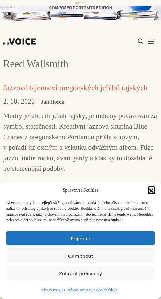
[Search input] (110, 41)
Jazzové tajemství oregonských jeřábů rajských (75, 87)
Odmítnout (80, 256)
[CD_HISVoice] (80, 13)
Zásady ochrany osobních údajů (92, 290)
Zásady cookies (53, 290)
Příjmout (80, 238)
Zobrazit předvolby (80, 273)
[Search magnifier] (140, 41)
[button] (151, 190)
